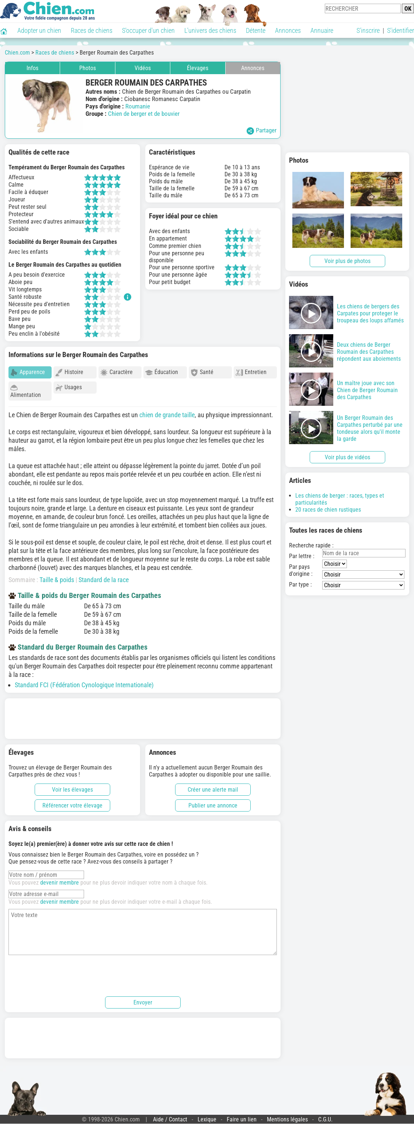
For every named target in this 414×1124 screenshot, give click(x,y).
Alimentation (25, 391)
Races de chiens (91, 30)
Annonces (288, 30)
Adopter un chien (39, 30)
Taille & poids (56, 576)
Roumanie (137, 106)
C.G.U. (325, 1116)
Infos (32, 68)
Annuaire (321, 30)
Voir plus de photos (347, 260)
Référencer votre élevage (72, 802)
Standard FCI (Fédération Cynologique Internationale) (84, 681)
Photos (87, 68)
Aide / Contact (170, 1116)
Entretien (251, 372)
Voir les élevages (72, 786)
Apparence (27, 372)
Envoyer (142, 999)
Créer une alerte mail (213, 786)
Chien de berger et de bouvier (144, 113)
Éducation (161, 372)
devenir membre (59, 879)
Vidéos (143, 68)
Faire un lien (242, 1116)
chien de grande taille (167, 411)
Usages (68, 387)
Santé (202, 372)
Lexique (207, 1116)
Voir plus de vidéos (347, 457)
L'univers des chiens (210, 30)
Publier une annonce (212, 802)
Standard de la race (104, 576)
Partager (261, 131)
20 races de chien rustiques (328, 509)
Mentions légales (287, 1116)
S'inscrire (368, 30)
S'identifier (400, 30)
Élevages (197, 68)
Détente (255, 30)
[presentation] (64, 971)
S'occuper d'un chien (148, 30)
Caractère (116, 372)
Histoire (69, 372)
